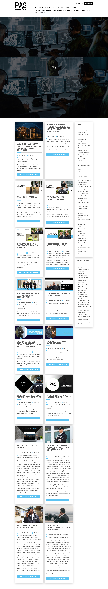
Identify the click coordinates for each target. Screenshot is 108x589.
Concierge (19, 462)
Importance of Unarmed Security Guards (58, 294)
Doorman (19, 464)
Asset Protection (29, 255)
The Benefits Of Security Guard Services (57, 342)
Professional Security (26, 257)
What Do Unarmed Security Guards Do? (27, 197)
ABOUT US (41, 7)
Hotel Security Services (27, 470)
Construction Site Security (68, 7)
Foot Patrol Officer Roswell (82, 177)
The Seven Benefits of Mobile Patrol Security (57, 245)
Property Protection (36, 160)
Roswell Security (36, 257)
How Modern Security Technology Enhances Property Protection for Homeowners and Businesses (29, 146)
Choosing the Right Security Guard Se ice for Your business (58, 527)
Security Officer (66, 351)
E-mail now (88, 3)
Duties (56, 207)
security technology (22, 161)
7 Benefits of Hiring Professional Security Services (27, 245)
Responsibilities (50, 209)
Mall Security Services (83, 191)
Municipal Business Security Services (31, 474)
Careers (67, 10)
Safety (56, 209)
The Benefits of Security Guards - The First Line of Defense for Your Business (58, 448)
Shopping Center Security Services (84, 248)
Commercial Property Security (83, 155)
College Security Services (28, 459)
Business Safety (29, 206)
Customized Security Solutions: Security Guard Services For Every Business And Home (29, 344)
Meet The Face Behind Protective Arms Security (58, 396)
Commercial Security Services (43, 10)
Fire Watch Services (27, 464)
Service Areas (75, 10)
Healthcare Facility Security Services (55, 257)
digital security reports (59, 139)
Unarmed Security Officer (28, 485)
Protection (60, 207)
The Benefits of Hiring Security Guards (27, 526)
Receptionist (37, 476)
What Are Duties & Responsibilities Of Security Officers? (55, 198)
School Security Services (28, 479)
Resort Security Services (84, 219)
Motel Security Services (84, 196)
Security (25, 207)
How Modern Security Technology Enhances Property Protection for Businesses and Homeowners (58, 127)
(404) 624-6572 (78, 3)
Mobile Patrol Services (27, 472)
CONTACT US (41, 12)
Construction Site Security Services (31, 462)
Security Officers (82, 238)
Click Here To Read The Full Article (28, 174)
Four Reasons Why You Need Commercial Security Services (28, 295)
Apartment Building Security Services (82, 140)
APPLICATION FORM (85, 10)
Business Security (26, 160)
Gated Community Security (28, 306)
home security (28, 158)
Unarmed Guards (82, 251)
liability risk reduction (83, 134)
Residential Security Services (24, 477)
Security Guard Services (52, 7)
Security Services (32, 207)
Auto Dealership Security (28, 457)
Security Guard (57, 351)
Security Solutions (60, 352)
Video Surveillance (58, 10)
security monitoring (55, 141)
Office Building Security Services (25, 476)
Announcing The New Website (27, 446)
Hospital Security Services (32, 406)
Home (36, 7)
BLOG (36, 12)
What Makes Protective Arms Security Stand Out (29, 396)
